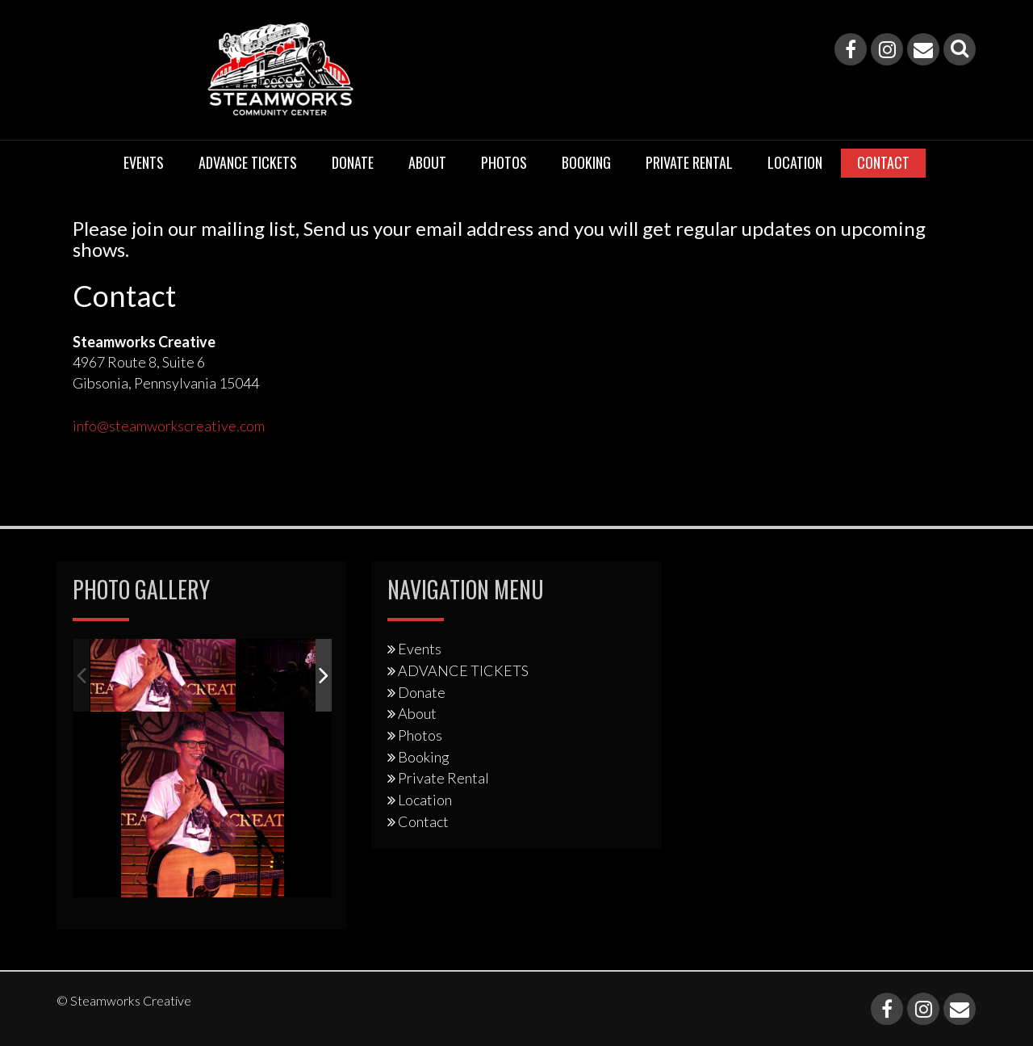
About (427, 162)
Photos (504, 162)
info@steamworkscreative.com (169, 426)
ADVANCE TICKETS (248, 162)
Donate (353, 162)
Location (794, 162)
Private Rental (689, 162)
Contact (883, 162)
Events (143, 162)
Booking (586, 162)
